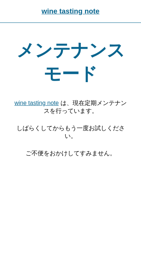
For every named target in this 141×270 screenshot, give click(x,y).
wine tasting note (70, 11)
